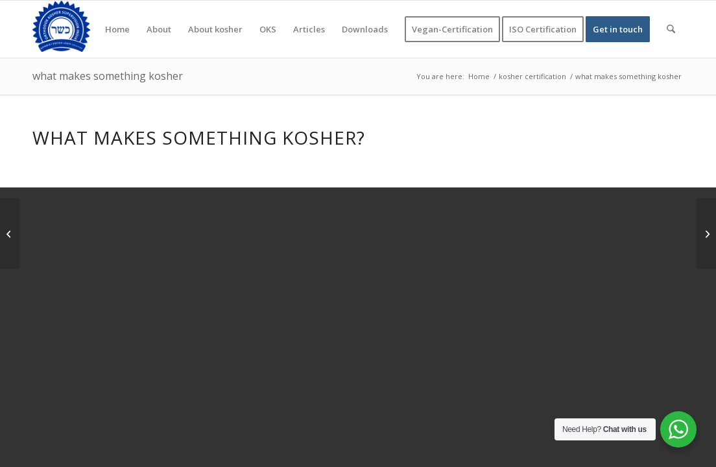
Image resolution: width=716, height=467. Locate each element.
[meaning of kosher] (706, 233)
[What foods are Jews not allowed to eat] (10, 233)
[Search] (671, 29)
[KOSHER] (61, 29)
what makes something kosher (107, 76)
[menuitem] (117, 29)
